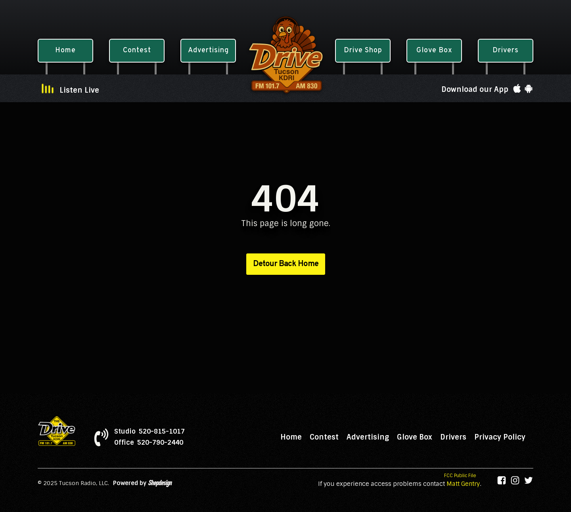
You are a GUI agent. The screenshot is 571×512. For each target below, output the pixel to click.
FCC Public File (460, 475)
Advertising (368, 437)
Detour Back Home (285, 264)
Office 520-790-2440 (148, 443)
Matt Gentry (463, 484)
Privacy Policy (499, 437)
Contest (324, 437)
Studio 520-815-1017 (149, 431)
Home (291, 437)
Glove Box (414, 437)
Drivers (453, 437)
